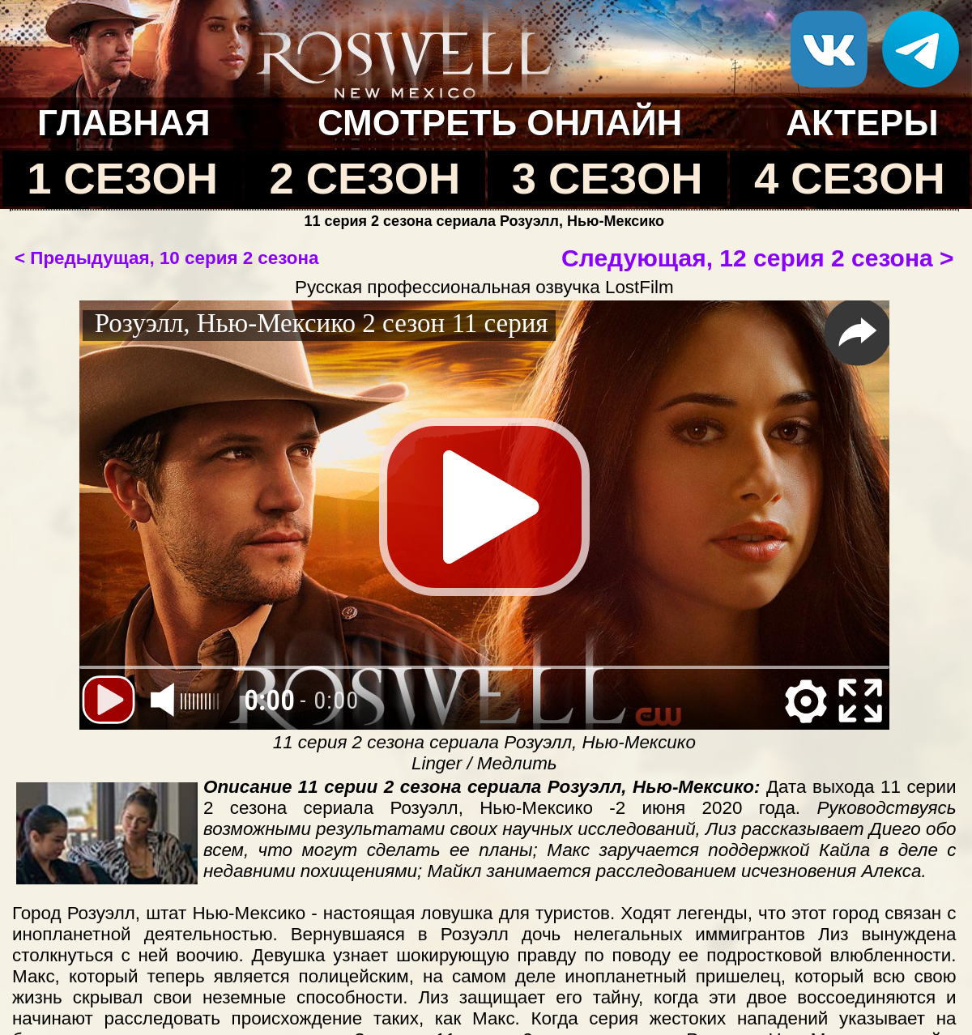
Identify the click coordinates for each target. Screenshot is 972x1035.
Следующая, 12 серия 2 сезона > (757, 258)
